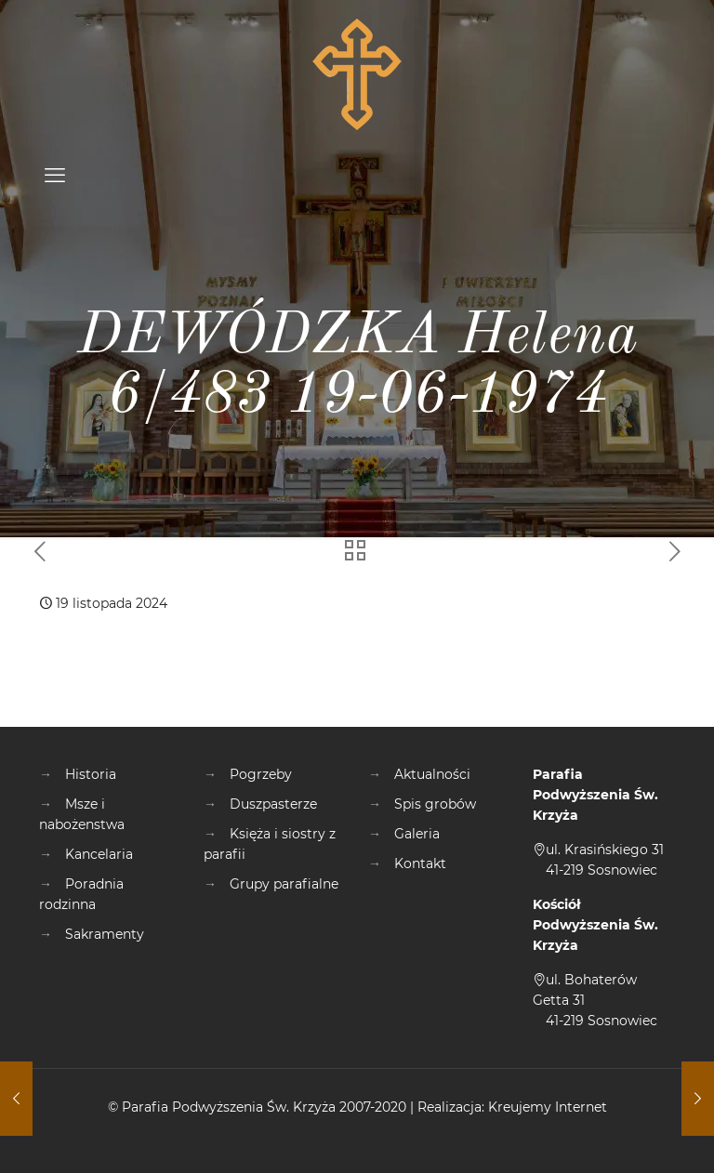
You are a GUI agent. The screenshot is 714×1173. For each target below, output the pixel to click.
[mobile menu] (55, 175)
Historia (90, 774)
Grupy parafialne (284, 884)
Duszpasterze (273, 804)
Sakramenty (104, 934)
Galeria (417, 833)
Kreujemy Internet (547, 1107)
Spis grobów (435, 804)
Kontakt (420, 863)
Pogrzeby (261, 774)
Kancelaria (99, 854)
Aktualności (432, 774)
